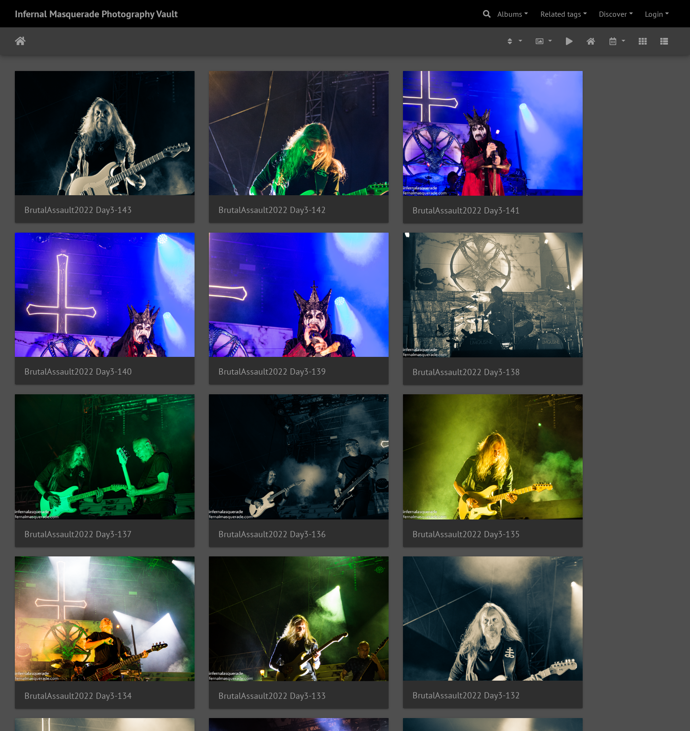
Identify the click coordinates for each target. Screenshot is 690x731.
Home (20, 41)
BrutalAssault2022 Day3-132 (584, 480)
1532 (451, 674)
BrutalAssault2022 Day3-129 (415, 625)
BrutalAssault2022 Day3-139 (78, 336)
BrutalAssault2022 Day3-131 (78, 625)
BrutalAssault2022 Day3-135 (78, 481)
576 (283, 674)
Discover (613, 14)
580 (397, 674)
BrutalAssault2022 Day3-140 (584, 192)
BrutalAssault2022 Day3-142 (246, 192)
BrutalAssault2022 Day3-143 (78, 192)
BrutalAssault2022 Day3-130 (246, 625)
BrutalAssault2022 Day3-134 (246, 481)
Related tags (560, 14)
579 (368, 674)
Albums (509, 14)
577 (312, 674)
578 (340, 674)
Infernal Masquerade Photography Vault (96, 14)
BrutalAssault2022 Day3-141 (415, 193)
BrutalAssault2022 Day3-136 (584, 337)
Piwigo (365, 711)
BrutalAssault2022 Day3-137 (415, 337)
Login (654, 14)
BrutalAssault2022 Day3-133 (415, 481)
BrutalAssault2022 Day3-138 (246, 337)
